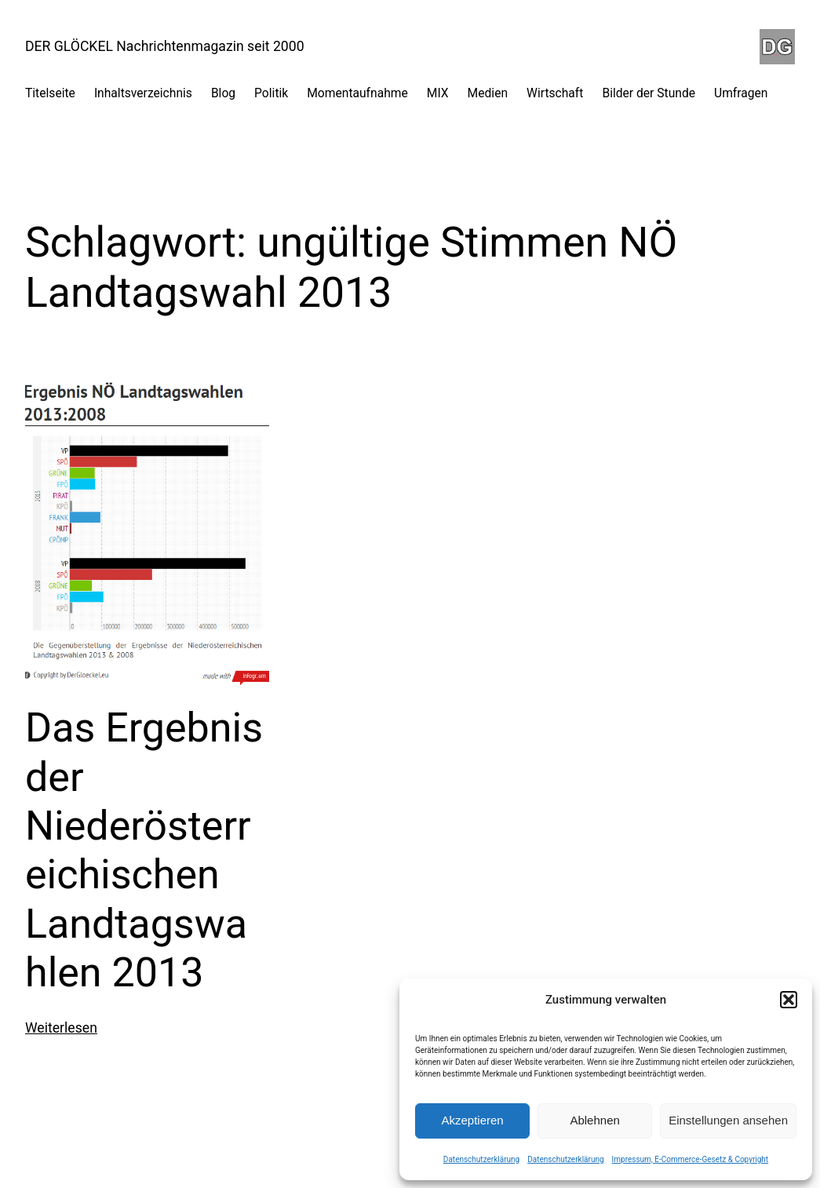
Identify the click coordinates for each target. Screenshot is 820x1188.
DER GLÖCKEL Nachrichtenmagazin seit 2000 (164, 46)
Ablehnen (594, 1120)
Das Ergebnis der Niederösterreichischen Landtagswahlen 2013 (144, 850)
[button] (788, 1000)
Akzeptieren (472, 1120)
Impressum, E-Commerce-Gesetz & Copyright (690, 1159)
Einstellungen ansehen (728, 1120)
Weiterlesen (61, 1028)
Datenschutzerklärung (481, 1159)
